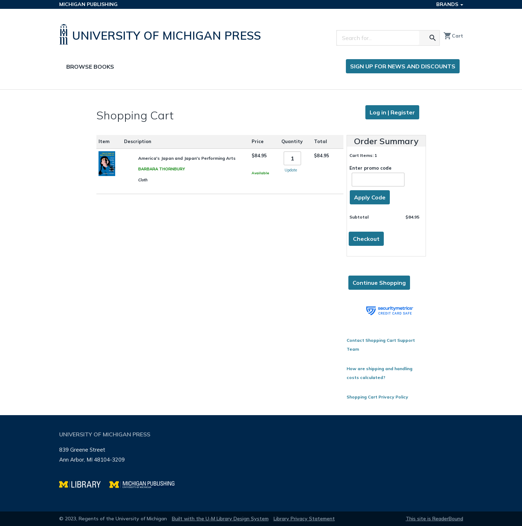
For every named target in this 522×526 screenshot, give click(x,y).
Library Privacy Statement (304, 518)
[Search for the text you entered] (432, 38)
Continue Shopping (379, 282)
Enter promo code (377, 176)
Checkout (366, 238)
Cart (453, 36)
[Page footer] (261, 463)
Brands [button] (449, 4)
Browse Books (90, 66)
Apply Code (370, 197)
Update (291, 170)
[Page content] (261, 252)
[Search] (378, 38)
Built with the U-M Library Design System (220, 518)
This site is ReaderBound (434, 518)
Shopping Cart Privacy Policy (377, 397)
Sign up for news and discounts (402, 66)
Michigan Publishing (88, 4)
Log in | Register (392, 112)
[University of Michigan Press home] (161, 34)
